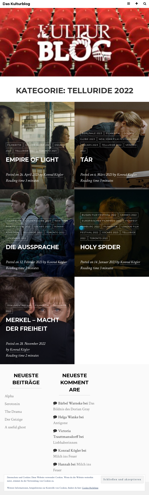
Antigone (60, 422)
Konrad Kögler (53, 174)
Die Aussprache (35, 247)
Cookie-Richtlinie (90, 487)
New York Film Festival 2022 (118, 139)
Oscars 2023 (90, 145)
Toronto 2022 (55, 232)
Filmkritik (14, 145)
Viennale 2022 (16, 238)
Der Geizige (14, 419)
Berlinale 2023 (92, 133)
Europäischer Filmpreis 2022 (102, 220)
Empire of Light (35, 159)
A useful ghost (15, 427)
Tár (87, 159)
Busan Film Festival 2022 (99, 215)
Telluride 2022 (25, 150)
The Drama (13, 411)
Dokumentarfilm (19, 305)
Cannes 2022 (128, 215)
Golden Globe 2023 (38, 145)
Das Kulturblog (16, 4)
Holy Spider (102, 247)
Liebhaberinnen (65, 442)
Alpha (9, 396)
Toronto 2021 (48, 150)
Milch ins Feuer (65, 456)
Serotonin (12, 403)
